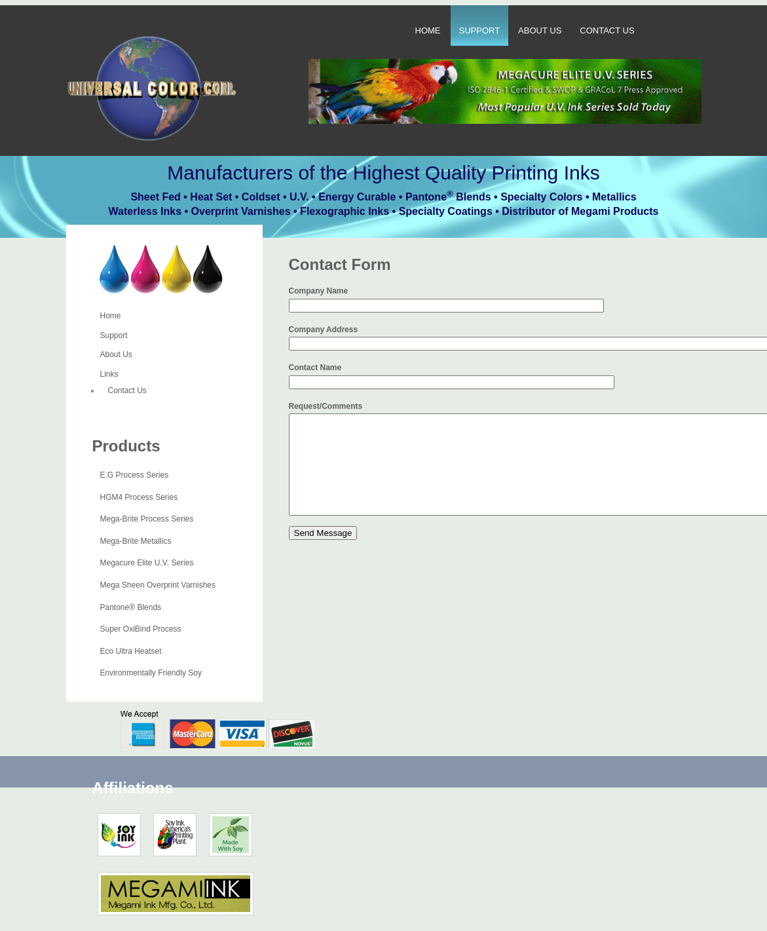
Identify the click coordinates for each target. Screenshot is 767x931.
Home (428, 30)
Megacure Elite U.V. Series (147, 562)
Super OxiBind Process (140, 629)
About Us (539, 30)
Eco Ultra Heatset (131, 651)
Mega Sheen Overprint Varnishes (158, 585)
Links (109, 374)
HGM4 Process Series (139, 497)
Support (479, 30)
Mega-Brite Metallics (136, 541)
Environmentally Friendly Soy (151, 672)
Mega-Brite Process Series (147, 518)
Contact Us (607, 30)
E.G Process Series (134, 475)
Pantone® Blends (131, 607)
